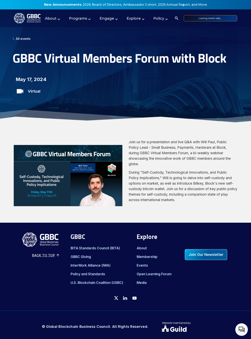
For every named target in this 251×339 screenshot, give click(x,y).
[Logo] (27, 18)
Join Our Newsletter (206, 254)
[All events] (125, 38)
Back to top (46, 255)
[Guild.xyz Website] (185, 329)
